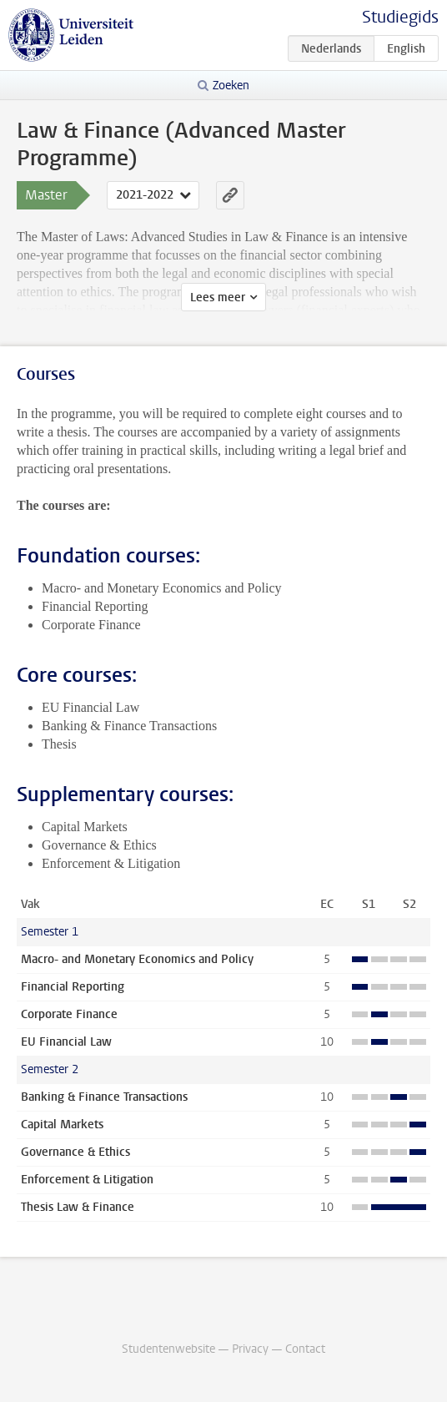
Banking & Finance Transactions (104, 1097)
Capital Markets (62, 1124)
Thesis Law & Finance (77, 1207)
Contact (305, 1349)
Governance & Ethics (75, 1152)
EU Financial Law (66, 1042)
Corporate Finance (69, 1014)
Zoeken (231, 85)
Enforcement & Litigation (87, 1180)
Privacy (250, 1349)
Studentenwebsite (168, 1349)
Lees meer (217, 297)
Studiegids (400, 17)
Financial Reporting (72, 987)
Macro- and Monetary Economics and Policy (137, 959)
